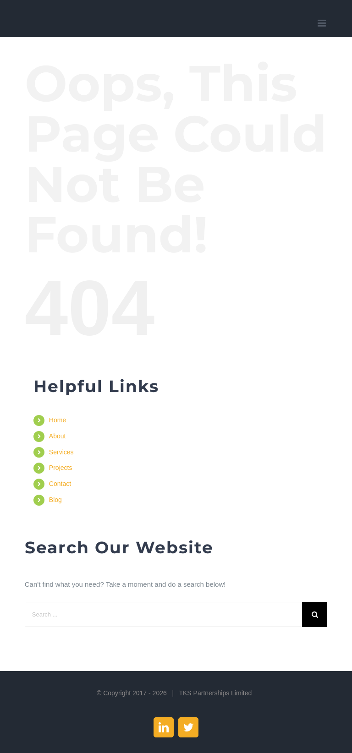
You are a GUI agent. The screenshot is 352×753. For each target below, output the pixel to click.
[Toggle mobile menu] (322, 23)
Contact (60, 483)
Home (57, 420)
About (57, 436)
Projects (60, 467)
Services (61, 452)
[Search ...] (163, 614)
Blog (55, 499)
